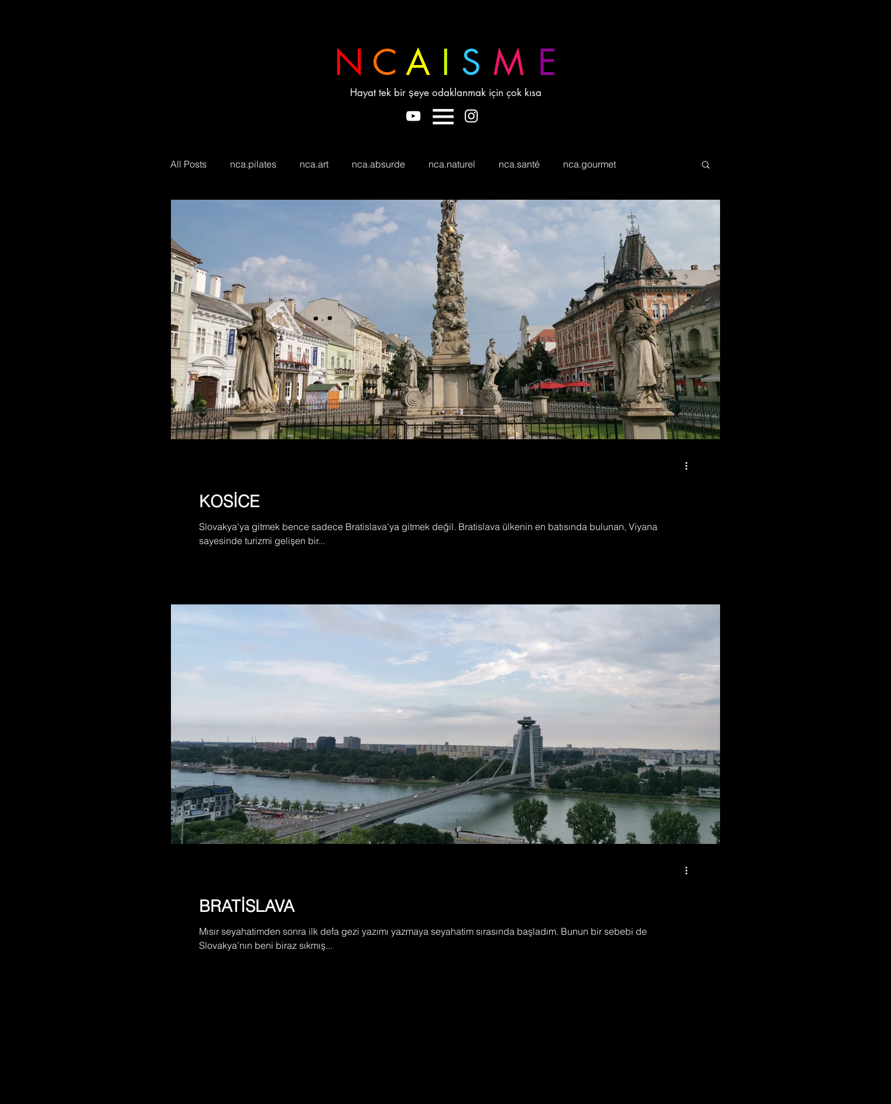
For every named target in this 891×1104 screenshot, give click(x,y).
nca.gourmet (589, 164)
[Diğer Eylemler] (690, 466)
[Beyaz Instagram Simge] (471, 116)
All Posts (188, 164)
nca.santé (519, 164)
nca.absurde (378, 164)
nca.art (314, 164)
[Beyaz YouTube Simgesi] (413, 116)
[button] (443, 116)
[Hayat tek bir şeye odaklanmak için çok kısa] (452, 93)
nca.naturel (452, 164)
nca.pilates (253, 164)
